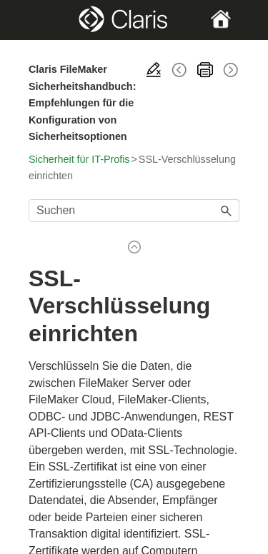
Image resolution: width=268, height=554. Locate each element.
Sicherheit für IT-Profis (79, 159)
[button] (226, 210)
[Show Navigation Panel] (38, 20)
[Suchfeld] (134, 210)
